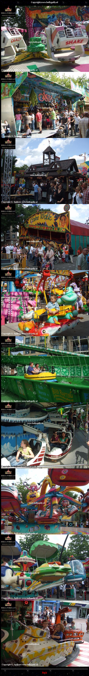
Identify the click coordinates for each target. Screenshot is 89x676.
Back (44, 672)
